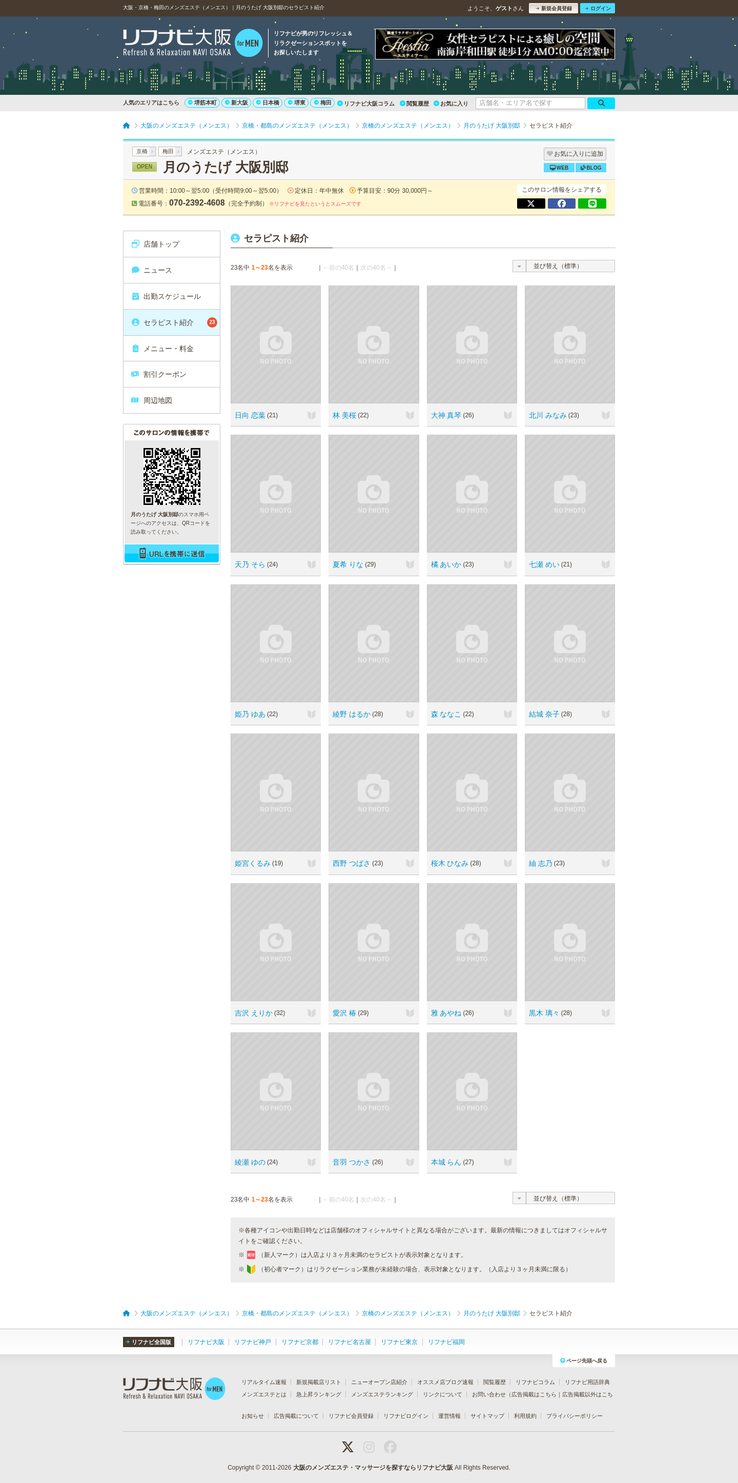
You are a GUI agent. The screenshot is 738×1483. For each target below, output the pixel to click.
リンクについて (442, 1394)
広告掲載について (296, 1416)
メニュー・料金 (162, 348)
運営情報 (449, 1416)
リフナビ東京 (399, 1342)
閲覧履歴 (414, 103)
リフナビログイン (405, 1416)
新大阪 (236, 102)
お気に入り (451, 103)
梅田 (323, 102)
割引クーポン (159, 374)
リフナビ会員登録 (351, 1416)
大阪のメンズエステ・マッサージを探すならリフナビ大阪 (373, 1467)
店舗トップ (155, 244)
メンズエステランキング (382, 1394)
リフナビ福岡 (446, 1342)
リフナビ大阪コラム (366, 103)
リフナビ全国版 (148, 1342)
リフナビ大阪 (206, 1342)
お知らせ (252, 1416)
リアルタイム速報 (263, 1382)
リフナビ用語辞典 (587, 1382)
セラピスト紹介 (174, 322)
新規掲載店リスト (318, 1382)
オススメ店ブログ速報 (445, 1382)
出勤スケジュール (166, 296)
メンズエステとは (263, 1394)
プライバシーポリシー (574, 1416)
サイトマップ (487, 1416)
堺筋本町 (202, 102)
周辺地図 (151, 400)
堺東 (296, 102)
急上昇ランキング (318, 1394)
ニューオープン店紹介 (379, 1382)
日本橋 (267, 102)
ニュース (151, 270)
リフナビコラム (535, 1382)
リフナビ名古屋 (349, 1342)
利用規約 (525, 1416)
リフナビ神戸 (252, 1342)
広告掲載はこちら (534, 1394)
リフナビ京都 (299, 1342)
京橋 (142, 151)
